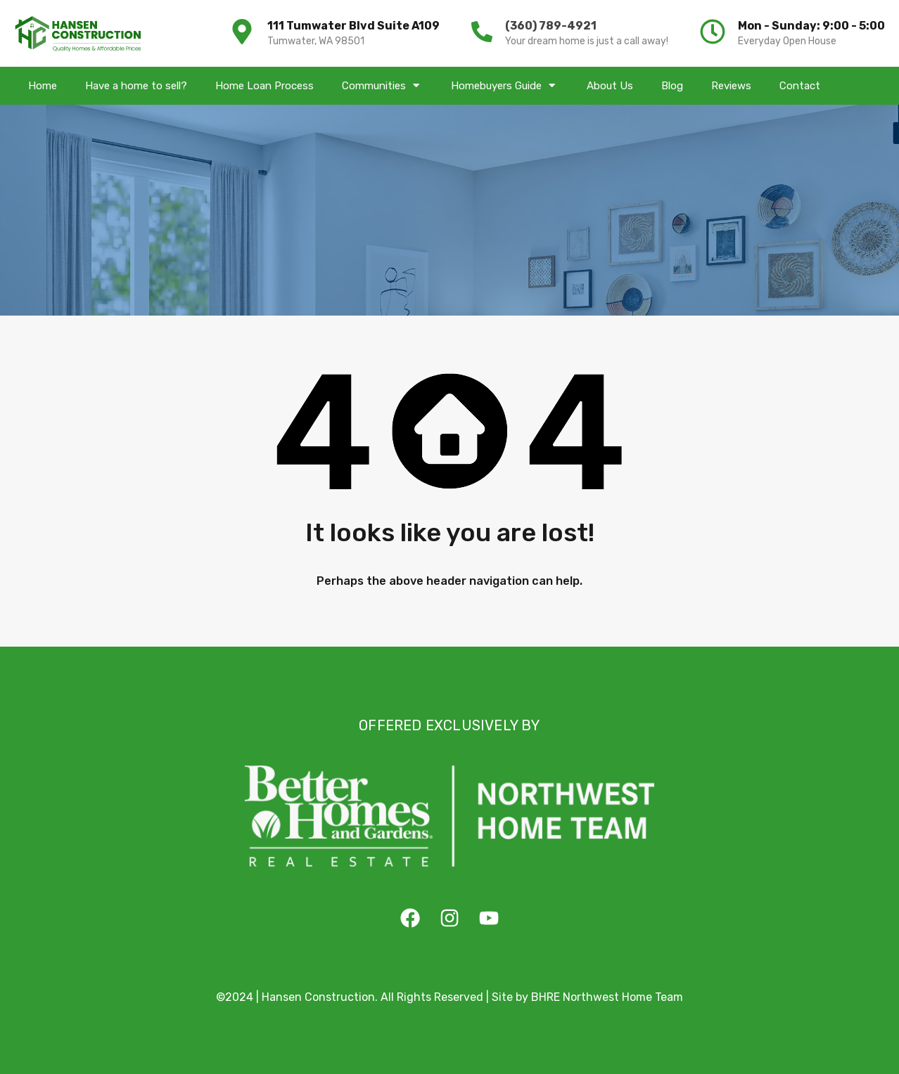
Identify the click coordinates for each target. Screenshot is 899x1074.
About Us (610, 85)
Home (42, 85)
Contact (799, 85)
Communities (382, 85)
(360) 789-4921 (551, 25)
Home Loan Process (264, 85)
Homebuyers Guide (505, 85)
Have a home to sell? (136, 85)
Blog (672, 85)
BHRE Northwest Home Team (607, 997)
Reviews (731, 85)
